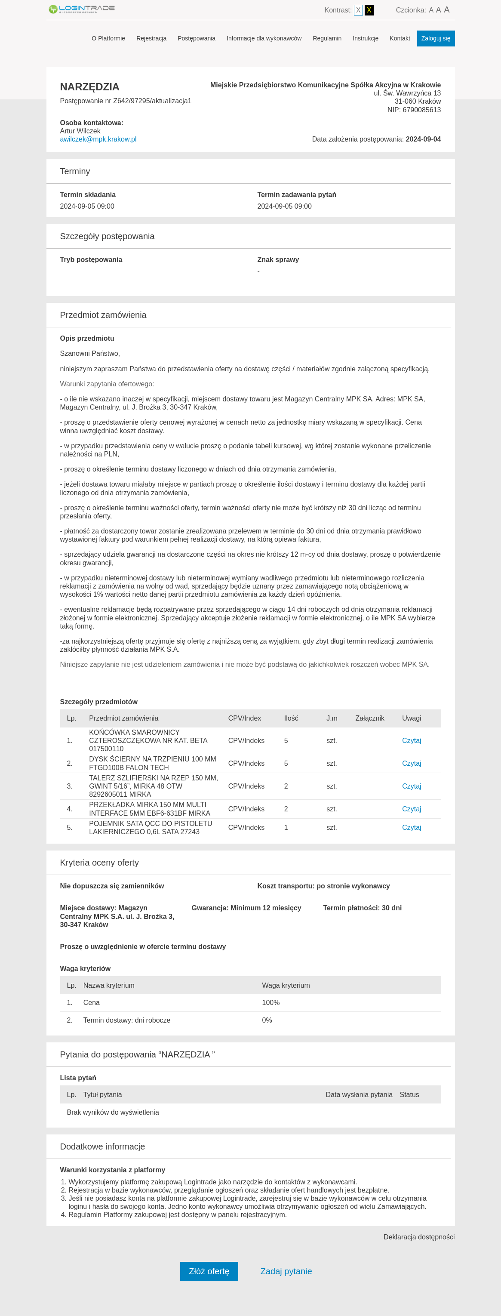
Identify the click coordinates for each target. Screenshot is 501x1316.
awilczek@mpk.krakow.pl (98, 139)
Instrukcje (365, 38)
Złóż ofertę (209, 1271)
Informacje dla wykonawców (264, 38)
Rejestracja (151, 38)
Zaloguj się (436, 38)
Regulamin (327, 38)
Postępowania (196, 38)
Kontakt (400, 38)
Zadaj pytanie (286, 1271)
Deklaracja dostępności (419, 1237)
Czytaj (411, 740)
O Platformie (108, 38)
